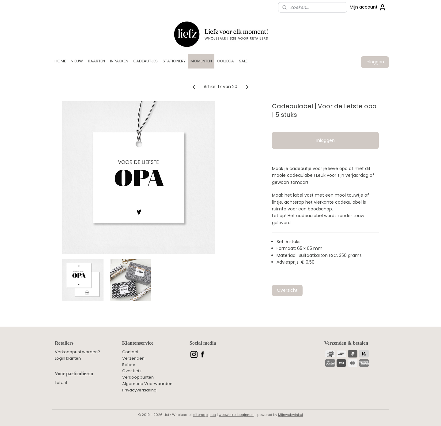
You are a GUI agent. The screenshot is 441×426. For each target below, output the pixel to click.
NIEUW (77, 61)
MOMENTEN (201, 61)
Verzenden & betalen (346, 343)
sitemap (200, 414)
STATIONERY (174, 61)
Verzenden (133, 358)
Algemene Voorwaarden (147, 384)
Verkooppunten (138, 377)
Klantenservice (137, 343)
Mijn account (368, 7)
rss (213, 414)
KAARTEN (96, 61)
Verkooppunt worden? (77, 352)
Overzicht (287, 290)
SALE (243, 61)
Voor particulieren (74, 373)
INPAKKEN (119, 61)
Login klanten (68, 358)
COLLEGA (225, 61)
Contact (130, 352)
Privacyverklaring (139, 390)
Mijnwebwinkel (290, 414)
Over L (128, 371)
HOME (60, 61)
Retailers (64, 343)
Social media (203, 343)
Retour (128, 365)
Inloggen (375, 62)
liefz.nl (61, 382)
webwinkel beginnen (236, 414)
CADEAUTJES (145, 61)
